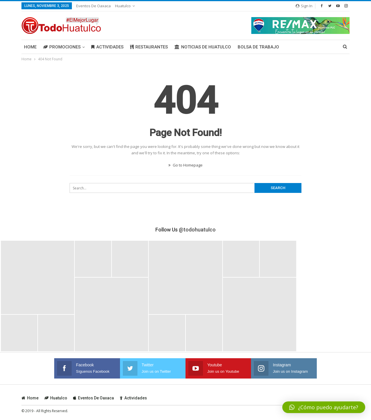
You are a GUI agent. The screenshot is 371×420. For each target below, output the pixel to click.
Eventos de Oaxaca (93, 5)
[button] (323, 407)
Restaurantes (149, 47)
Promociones (62, 47)
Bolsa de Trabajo (258, 47)
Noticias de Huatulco (202, 47)
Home (30, 47)
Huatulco (123, 5)
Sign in (304, 5)
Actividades (107, 47)
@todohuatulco (197, 230)
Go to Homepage (185, 165)
